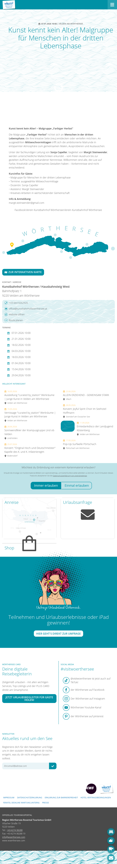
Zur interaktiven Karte (23, 272)
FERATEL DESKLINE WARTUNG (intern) (21, 802)
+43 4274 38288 (15, 830)
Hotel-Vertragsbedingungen (96, 797)
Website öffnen (14, 314)
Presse (45, 802)
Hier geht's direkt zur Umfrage (58, 633)
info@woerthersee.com (13, 837)
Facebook (20, 210)
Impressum (8, 797)
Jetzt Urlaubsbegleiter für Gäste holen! (29, 698)
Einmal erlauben (77, 485)
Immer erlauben (46, 485)
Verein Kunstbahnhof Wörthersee (45, 210)
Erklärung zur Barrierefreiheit (61, 797)
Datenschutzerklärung (29, 797)
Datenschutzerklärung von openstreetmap (70, 475)
